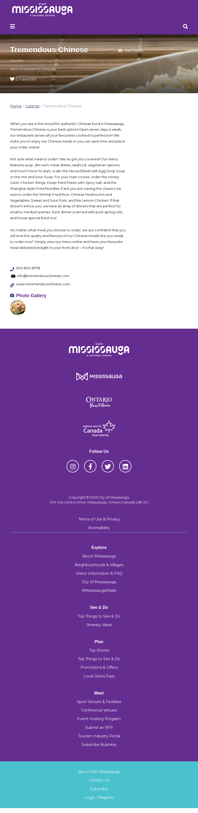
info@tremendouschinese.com (43, 276)
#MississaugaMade (99, 590)
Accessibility (99, 527)
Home (16, 106)
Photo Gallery (31, 295)
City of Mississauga (99, 582)
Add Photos (130, 51)
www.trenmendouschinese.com (43, 284)
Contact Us (99, 780)
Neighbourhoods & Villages (99, 565)
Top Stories (99, 650)
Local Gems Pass (99, 676)
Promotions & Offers (99, 667)
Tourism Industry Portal (99, 736)
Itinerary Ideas (99, 624)
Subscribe (99, 789)
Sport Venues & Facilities (99, 701)
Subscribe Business (99, 744)
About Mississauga (99, 556)
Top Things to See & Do (99, 616)
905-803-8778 (28, 268)
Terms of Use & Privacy (99, 519)
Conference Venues (99, 710)
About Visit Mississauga (99, 771)
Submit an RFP (99, 727)
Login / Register (99, 797)
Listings (32, 106)
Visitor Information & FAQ (99, 573)
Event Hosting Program (99, 718)
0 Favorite (23, 79)
